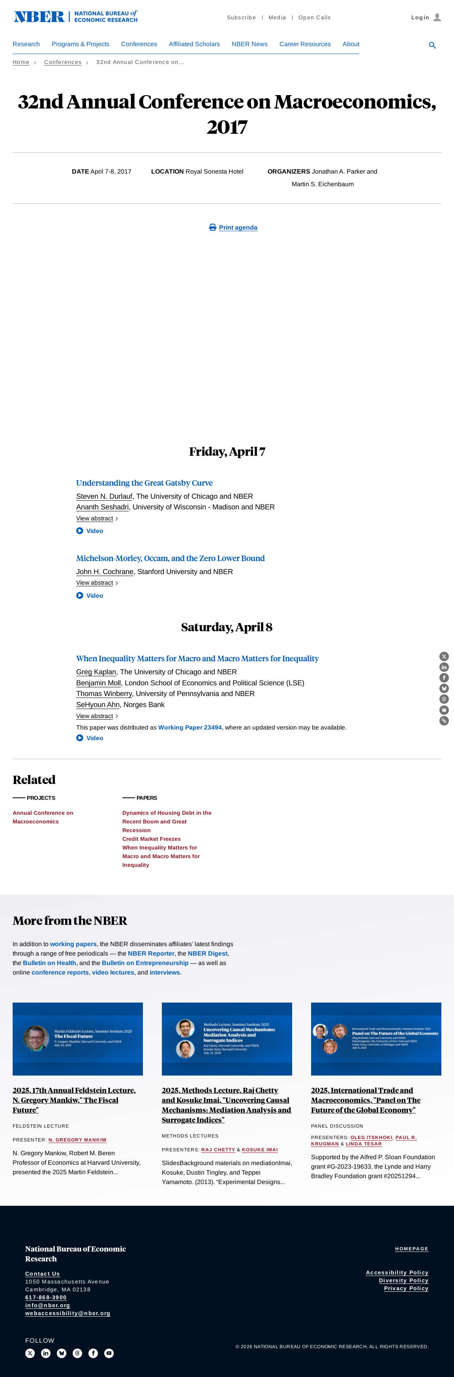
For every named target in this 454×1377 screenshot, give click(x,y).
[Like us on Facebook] (93, 1353)
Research (26, 44)
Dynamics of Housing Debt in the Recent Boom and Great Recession (167, 821)
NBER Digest (207, 953)
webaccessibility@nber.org (68, 1313)
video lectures (113, 972)
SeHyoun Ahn (98, 704)
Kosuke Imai (260, 1149)
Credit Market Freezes (151, 839)
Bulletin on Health (49, 963)
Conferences (139, 44)
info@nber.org (47, 1305)
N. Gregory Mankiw (78, 1140)
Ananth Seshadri (102, 507)
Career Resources (305, 44)
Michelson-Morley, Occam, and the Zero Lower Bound (170, 557)
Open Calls (314, 17)
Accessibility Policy (397, 1272)
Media (277, 17)
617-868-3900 (46, 1297)
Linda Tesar (364, 1144)
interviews (165, 972)
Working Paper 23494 (190, 727)
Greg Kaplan (96, 672)
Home (21, 62)
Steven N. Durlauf (104, 496)
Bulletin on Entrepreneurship (145, 963)
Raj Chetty (218, 1149)
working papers (73, 944)
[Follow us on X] (30, 1353)
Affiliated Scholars (194, 44)
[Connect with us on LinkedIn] (46, 1353)
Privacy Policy (406, 1288)
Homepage (412, 1249)
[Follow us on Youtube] (109, 1353)
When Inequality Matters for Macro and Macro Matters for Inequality (197, 658)
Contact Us (42, 1273)
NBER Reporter (151, 953)
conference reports (60, 972)
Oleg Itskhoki (371, 1137)
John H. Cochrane (104, 571)
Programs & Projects (80, 44)
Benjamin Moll (98, 683)
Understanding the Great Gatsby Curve (144, 482)
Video (94, 531)
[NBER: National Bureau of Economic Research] (82, 20)
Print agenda (238, 227)
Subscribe (241, 17)
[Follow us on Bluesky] (61, 1353)
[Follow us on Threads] (77, 1353)
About (351, 44)
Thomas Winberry (104, 693)
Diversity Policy (404, 1280)
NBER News (250, 44)
